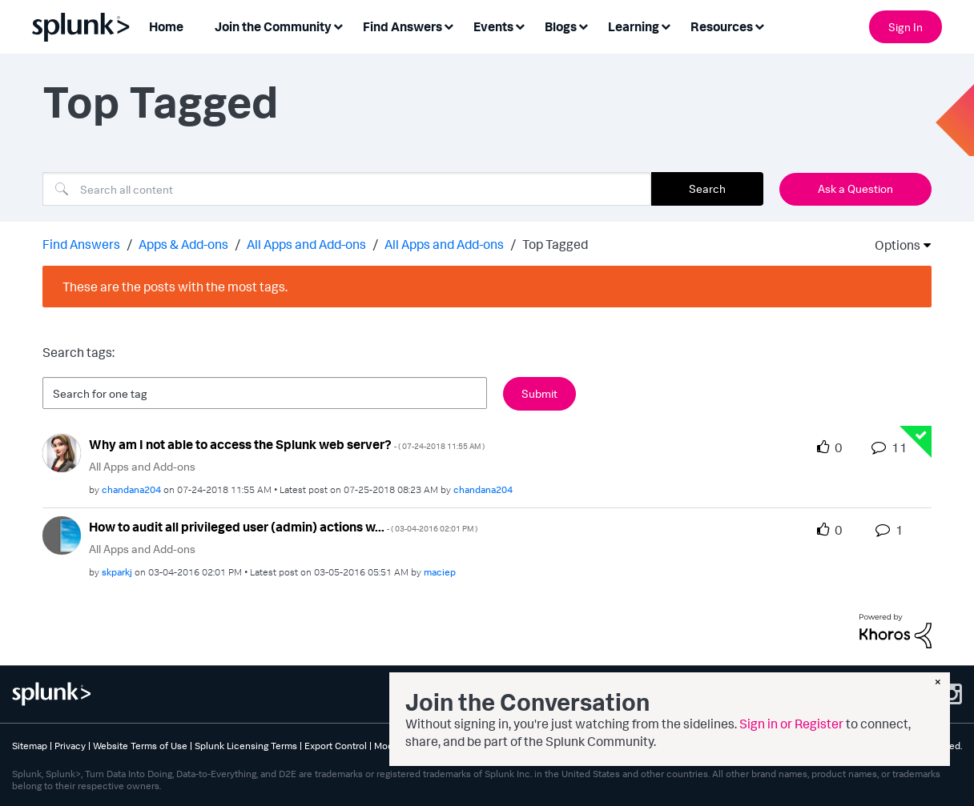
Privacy (70, 746)
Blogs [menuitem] (561, 26)
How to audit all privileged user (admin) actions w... (283, 527)
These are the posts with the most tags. (175, 287)
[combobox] (346, 189)
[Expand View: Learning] (666, 25)
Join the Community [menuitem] (273, 26)
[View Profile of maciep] (440, 572)
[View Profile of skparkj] (117, 572)
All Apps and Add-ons (306, 244)
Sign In (905, 27)
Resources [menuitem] (721, 26)
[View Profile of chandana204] (131, 489)
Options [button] (892, 245)
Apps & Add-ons (183, 244)
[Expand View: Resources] (759, 25)
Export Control (335, 746)
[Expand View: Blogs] (583, 25)
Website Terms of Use (140, 746)
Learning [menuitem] (633, 26)
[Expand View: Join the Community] (338, 25)
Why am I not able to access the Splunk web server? (287, 444)
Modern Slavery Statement (431, 746)
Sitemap (29, 746)
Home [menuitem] (166, 26)
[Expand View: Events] (520, 25)
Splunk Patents (528, 746)
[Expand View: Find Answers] (449, 25)
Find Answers (81, 244)
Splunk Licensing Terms (246, 746)
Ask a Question (855, 188)
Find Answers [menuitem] (402, 26)
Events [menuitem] (493, 26)
